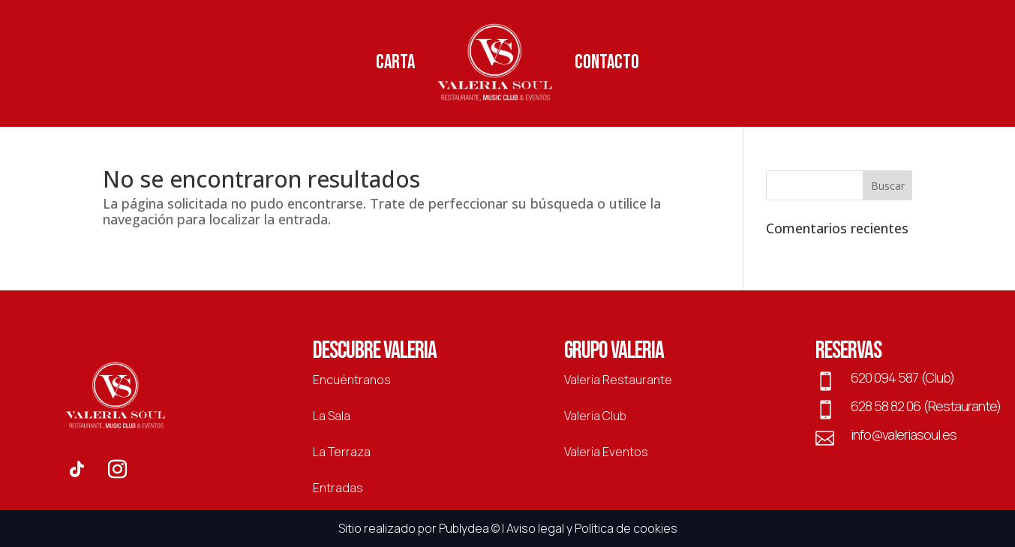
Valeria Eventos (606, 451)
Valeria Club (595, 415)
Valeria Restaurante (618, 379)
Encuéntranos (352, 379)
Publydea (464, 528)
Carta (395, 62)
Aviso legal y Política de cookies (591, 528)
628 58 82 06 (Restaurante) (926, 406)
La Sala (331, 415)
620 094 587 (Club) (902, 377)
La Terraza (342, 451)
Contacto (607, 62)
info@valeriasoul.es (903, 434)
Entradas (338, 487)
